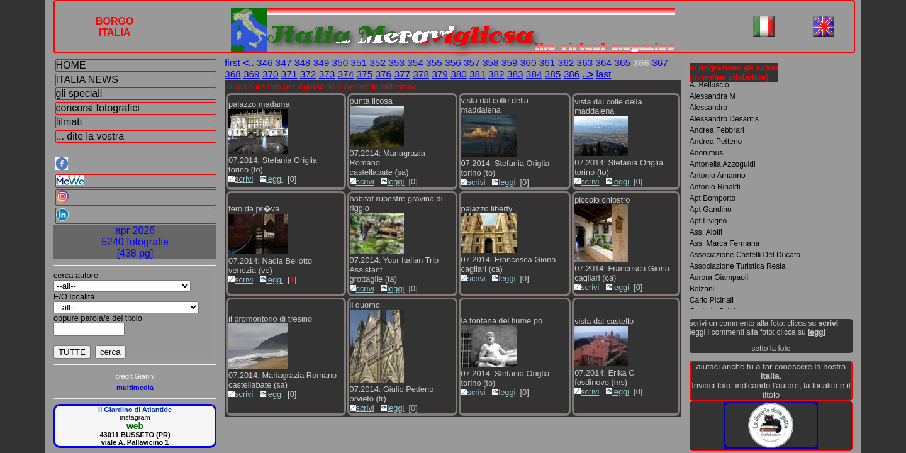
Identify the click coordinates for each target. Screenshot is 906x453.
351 (359, 62)
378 (421, 74)
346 (265, 62)
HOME (71, 65)
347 (284, 62)
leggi (271, 179)
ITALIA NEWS (87, 79)
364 (604, 62)
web (134, 426)
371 (289, 74)
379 (440, 74)
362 (566, 62)
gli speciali (79, 93)
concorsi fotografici (98, 108)
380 (458, 74)
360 (528, 62)
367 (660, 62)
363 (585, 62)
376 (383, 74)
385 (553, 74)
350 (340, 62)
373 (327, 74)
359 (509, 62)
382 (496, 74)
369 (251, 74)
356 (453, 62)
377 (402, 74)
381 (477, 74)
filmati (69, 121)
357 (472, 62)
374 (346, 74)
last (603, 74)
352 (377, 62)
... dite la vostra (90, 136)
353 (396, 62)
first (232, 62)
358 (491, 62)
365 (622, 62)
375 (365, 74)
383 (515, 74)
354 (415, 62)
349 (321, 62)
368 (233, 74)
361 (547, 62)
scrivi (240, 179)
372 (308, 74)
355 (434, 62)
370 (270, 74)
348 (302, 62)
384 (534, 74)
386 (572, 74)
